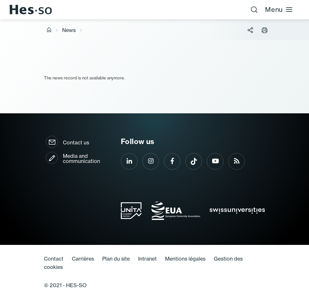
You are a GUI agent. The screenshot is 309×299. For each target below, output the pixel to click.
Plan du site (116, 258)
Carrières (83, 258)
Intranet (147, 258)
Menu (279, 9)
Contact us (76, 142)
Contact (53, 258)
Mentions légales (185, 258)
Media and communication (81, 158)
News (69, 30)
